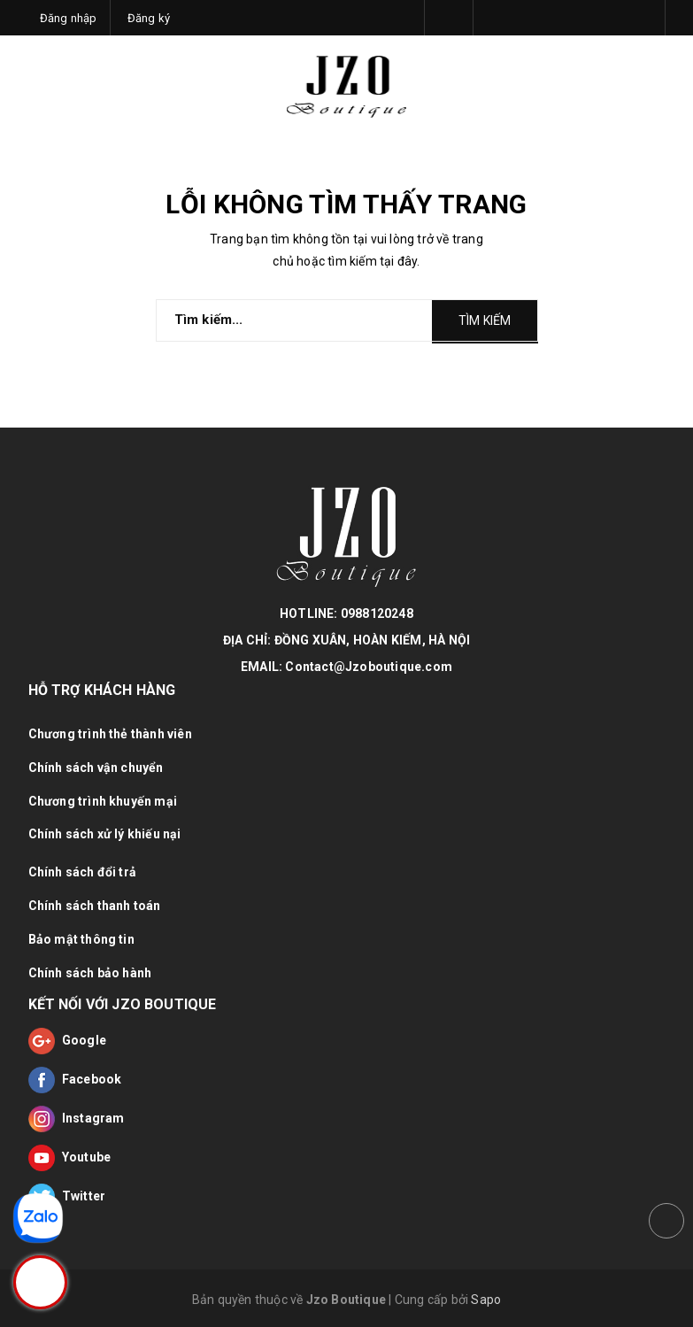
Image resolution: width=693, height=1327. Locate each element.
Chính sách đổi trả (82, 872)
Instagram (76, 1119)
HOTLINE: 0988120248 (346, 613)
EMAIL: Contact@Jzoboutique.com (346, 667)
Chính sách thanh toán (94, 906)
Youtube (70, 1158)
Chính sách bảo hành (90, 973)
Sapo (486, 1299)
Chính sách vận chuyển (96, 767)
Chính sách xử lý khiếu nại (104, 834)
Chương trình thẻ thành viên (110, 734)
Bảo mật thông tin (81, 939)
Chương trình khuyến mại (103, 801)
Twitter (67, 1197)
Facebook (75, 1080)
